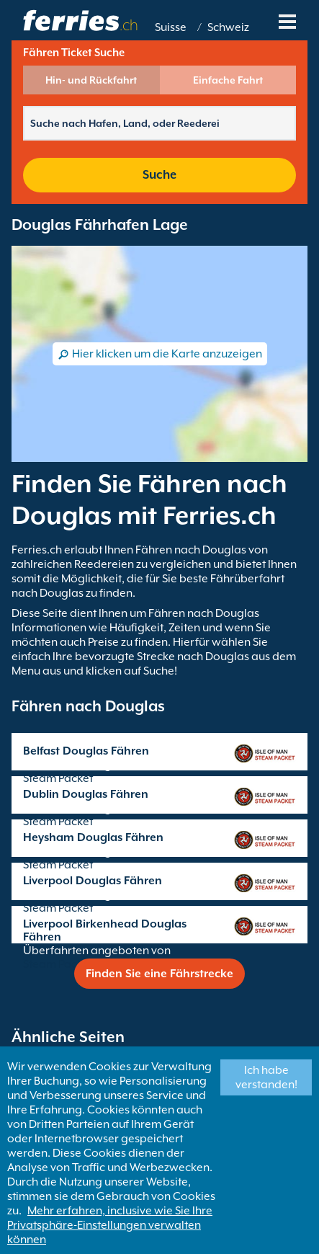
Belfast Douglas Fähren (86, 750)
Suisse (171, 27)
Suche (159, 175)
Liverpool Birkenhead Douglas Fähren (105, 930)
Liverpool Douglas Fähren (92, 880)
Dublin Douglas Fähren (85, 794)
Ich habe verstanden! (266, 1077)
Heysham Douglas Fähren (93, 837)
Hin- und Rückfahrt (91, 80)
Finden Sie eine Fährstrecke (159, 973)
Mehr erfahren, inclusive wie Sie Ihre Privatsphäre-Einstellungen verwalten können (109, 1225)
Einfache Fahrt (228, 80)
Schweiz (228, 27)
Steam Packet (58, 778)
